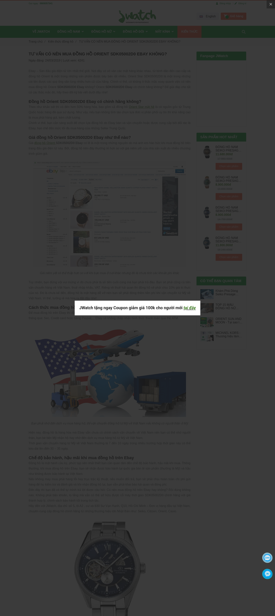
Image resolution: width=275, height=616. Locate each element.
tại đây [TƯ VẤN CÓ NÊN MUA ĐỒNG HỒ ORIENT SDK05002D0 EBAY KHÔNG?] (190, 307)
